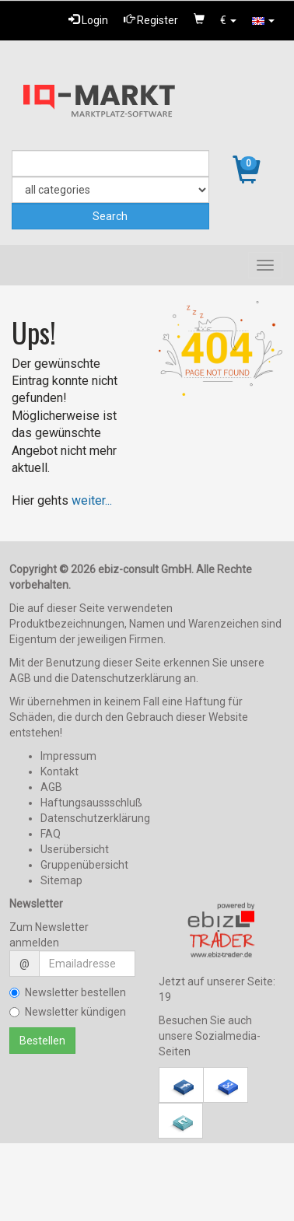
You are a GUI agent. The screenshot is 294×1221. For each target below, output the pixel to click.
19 (165, 997)
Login (88, 19)
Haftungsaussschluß (91, 802)
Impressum (68, 756)
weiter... (92, 500)
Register (151, 19)
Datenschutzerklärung (95, 818)
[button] (228, 20)
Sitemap (61, 880)
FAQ (50, 833)
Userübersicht (74, 849)
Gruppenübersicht (84, 865)
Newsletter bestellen (67, 992)
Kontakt (59, 771)
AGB (51, 787)
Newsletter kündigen (67, 1012)
